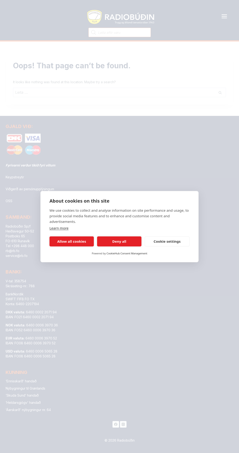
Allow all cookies (71, 241)
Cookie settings (167, 241)
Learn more (59, 228)
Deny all (119, 241)
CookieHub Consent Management (126, 253)
